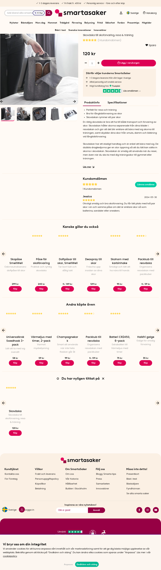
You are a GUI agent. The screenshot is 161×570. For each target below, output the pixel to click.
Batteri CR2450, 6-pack (119, 357)
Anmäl (96, 519)
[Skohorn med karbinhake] (119, 262)
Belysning (89, 22)
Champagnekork (67, 357)
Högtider (146, 22)
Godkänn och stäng (87, 564)
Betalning (40, 497)
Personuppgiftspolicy (47, 488)
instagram (148, 519)
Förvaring (77, 22)
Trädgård (64, 22)
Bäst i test (60, 30)
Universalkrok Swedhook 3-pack (15, 359)
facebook (139, 519)
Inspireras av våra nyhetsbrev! (80, 513)
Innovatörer (100, 30)
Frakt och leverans (45, 483)
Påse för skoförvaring (41, 279)
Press (99, 488)
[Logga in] (121, 13)
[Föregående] (3, 271)
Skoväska (15, 429)
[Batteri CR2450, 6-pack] (119, 340)
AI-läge (39, 13)
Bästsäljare (27, 22)
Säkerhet (110, 22)
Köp (15, 306)
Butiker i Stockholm (76, 497)
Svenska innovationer (79, 30)
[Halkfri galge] (146, 340)
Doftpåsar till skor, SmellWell (67, 279)
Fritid (100, 22)
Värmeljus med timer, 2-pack (41, 357)
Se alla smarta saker (137, 502)
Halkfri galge (145, 355)
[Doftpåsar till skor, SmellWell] (67, 262)
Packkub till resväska (145, 279)
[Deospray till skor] (93, 262)
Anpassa (68, 564)
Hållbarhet (71, 493)
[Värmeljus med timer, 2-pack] (41, 340)
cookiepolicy (10, 556)
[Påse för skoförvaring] (41, 262)
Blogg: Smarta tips (106, 483)
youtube (156, 519)
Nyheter (14, 22)
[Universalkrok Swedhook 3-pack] (15, 340)
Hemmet (52, 22)
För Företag (11, 488)
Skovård (90, 37)
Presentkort (132, 483)
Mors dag (40, 22)
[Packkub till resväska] (146, 262)
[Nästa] (74, 118)
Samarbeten (103, 493)
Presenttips (133, 22)
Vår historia (72, 488)
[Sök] (28, 13)
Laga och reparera (77, 37)
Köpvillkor (40, 493)
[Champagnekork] (67, 340)
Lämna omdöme (145, 202)
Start (58, 37)
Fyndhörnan (133, 497)
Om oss (70, 483)
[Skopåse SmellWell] (15, 262)
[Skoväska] (15, 414)
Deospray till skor (93, 279)
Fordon (121, 22)
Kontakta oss (12, 483)
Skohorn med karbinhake (120, 279)
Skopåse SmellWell (16, 279)
